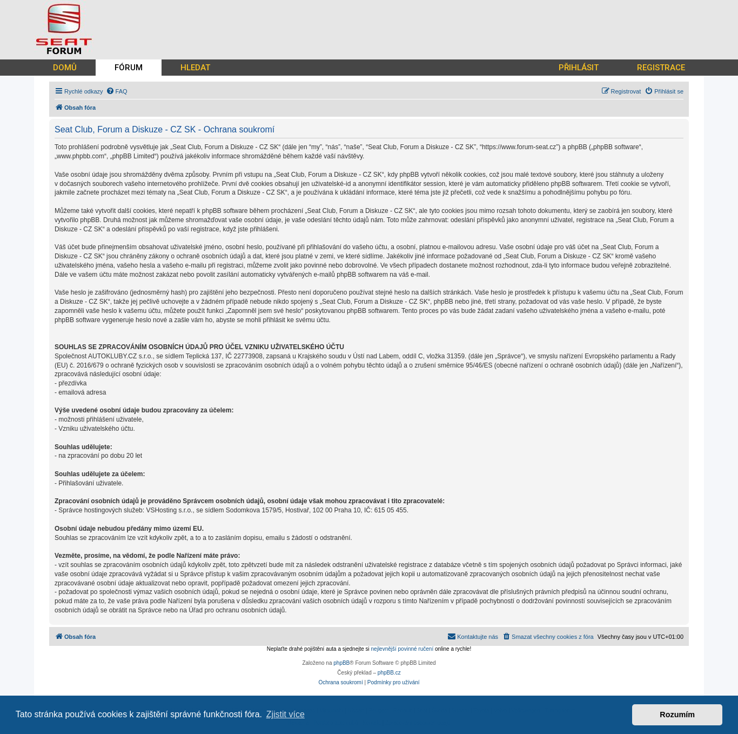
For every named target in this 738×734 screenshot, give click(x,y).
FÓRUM (129, 67)
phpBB (341, 663)
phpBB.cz (389, 673)
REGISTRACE (661, 67)
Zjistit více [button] (285, 714)
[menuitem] (117, 91)
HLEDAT (195, 67)
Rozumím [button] (677, 714)
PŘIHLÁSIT (579, 67)
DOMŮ (65, 67)
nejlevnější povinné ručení (402, 649)
